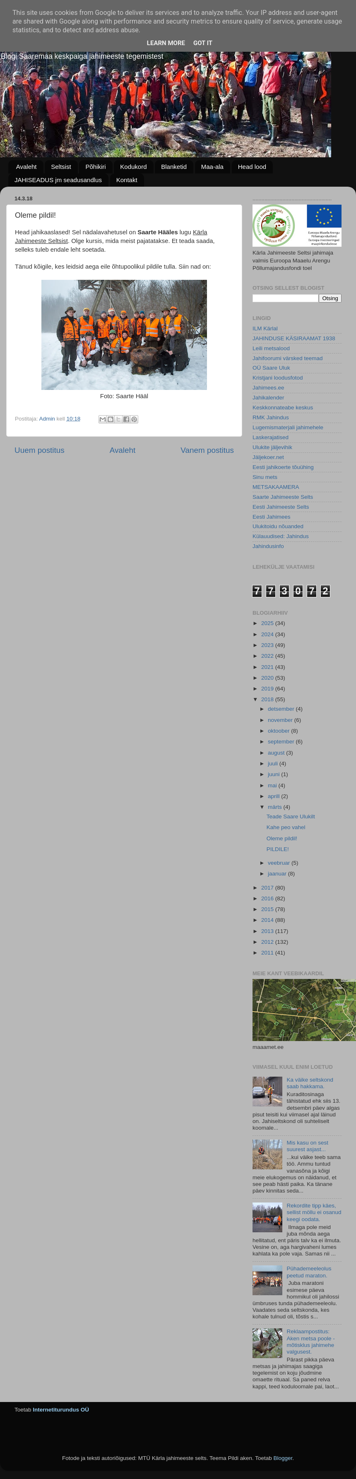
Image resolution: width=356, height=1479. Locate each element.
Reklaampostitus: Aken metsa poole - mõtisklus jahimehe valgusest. (310, 1341)
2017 (268, 888)
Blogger (282, 1458)
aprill (274, 796)
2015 (268, 909)
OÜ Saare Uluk (271, 368)
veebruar (279, 863)
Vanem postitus (207, 450)
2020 (268, 678)
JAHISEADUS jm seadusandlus (58, 179)
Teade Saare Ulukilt (291, 816)
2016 (268, 898)
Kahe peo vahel (286, 827)
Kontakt (126, 179)
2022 (268, 656)
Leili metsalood (271, 348)
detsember (282, 709)
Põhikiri (95, 166)
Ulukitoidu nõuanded (278, 526)
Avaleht (26, 166)
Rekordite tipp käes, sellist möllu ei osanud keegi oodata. (313, 1212)
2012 (268, 942)
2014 (268, 920)
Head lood (252, 166)
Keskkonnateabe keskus (283, 407)
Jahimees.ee (268, 388)
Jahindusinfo (268, 546)
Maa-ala (212, 166)
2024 (268, 634)
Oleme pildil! (282, 838)
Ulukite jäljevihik (272, 447)
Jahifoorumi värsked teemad (288, 358)
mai (273, 785)
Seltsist (61, 166)
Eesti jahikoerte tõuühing (283, 467)
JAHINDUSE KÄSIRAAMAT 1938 (294, 338)
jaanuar (278, 874)
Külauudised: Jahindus (281, 536)
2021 (268, 667)
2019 (268, 688)
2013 (268, 931)
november (281, 720)
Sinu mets (265, 477)
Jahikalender (268, 397)
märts (276, 807)
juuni (274, 774)
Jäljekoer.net (268, 457)
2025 (268, 623)
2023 (268, 645)
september (282, 741)
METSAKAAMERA (276, 487)
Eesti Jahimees (272, 517)
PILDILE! (278, 849)
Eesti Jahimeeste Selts (281, 507)
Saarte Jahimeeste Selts (283, 497)
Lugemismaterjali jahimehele (288, 427)
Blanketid (174, 166)
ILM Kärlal (265, 328)
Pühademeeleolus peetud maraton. (308, 1271)
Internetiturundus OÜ (61, 1410)
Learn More (166, 43)
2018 (268, 699)
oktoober (279, 731)
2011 (268, 953)
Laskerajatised (271, 437)
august (277, 753)
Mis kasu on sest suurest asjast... (307, 1146)
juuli (273, 763)
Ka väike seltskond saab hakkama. (309, 1083)
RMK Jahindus (271, 417)
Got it (202, 43)
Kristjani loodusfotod (278, 378)
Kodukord (133, 166)
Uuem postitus (39, 450)
